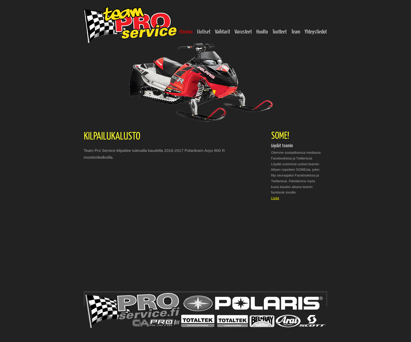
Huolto (262, 31)
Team (295, 31)
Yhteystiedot (316, 31)
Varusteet (243, 31)
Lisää (275, 198)
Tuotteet (279, 31)
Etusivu (186, 31)
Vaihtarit (222, 31)
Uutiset (203, 31)
